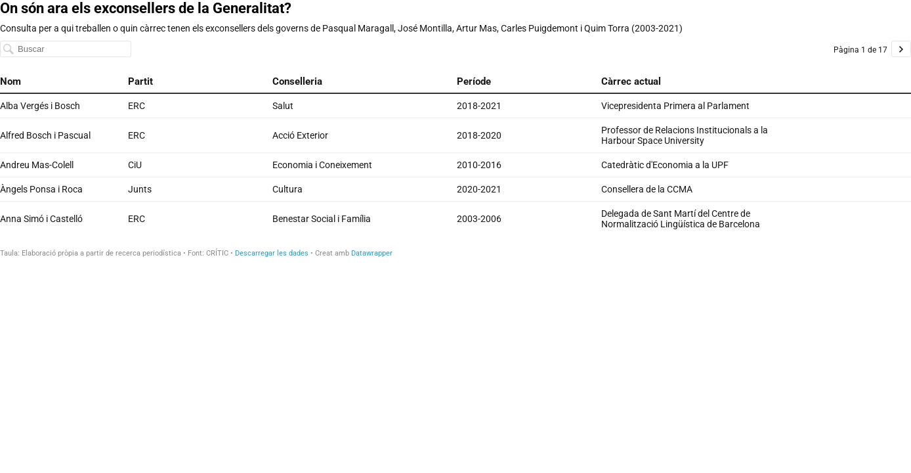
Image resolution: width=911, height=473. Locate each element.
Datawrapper (371, 253)
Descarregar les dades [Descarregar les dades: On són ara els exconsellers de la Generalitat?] (271, 253)
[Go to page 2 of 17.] (901, 49)
